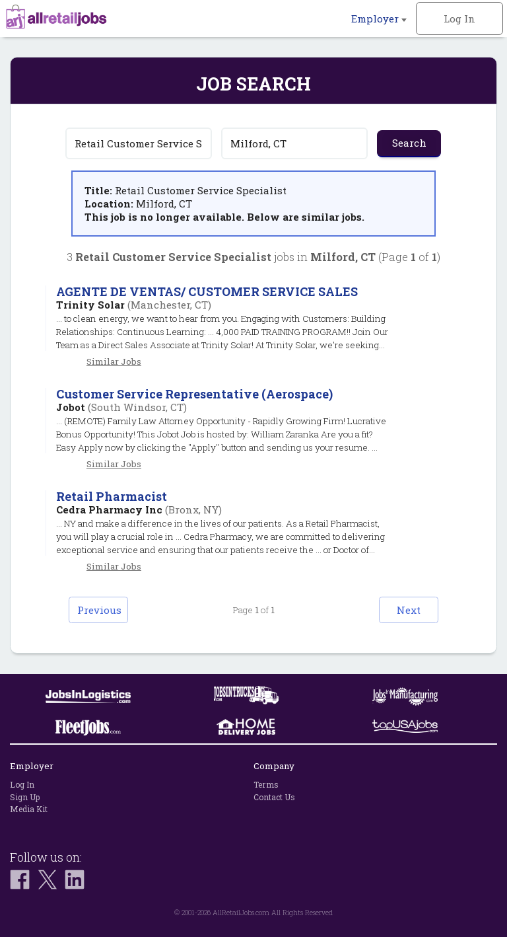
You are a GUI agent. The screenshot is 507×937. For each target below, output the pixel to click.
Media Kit (29, 809)
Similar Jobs (113, 361)
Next (409, 610)
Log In (459, 18)
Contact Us (274, 797)
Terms (266, 784)
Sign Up (25, 797)
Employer (379, 18)
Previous (99, 610)
